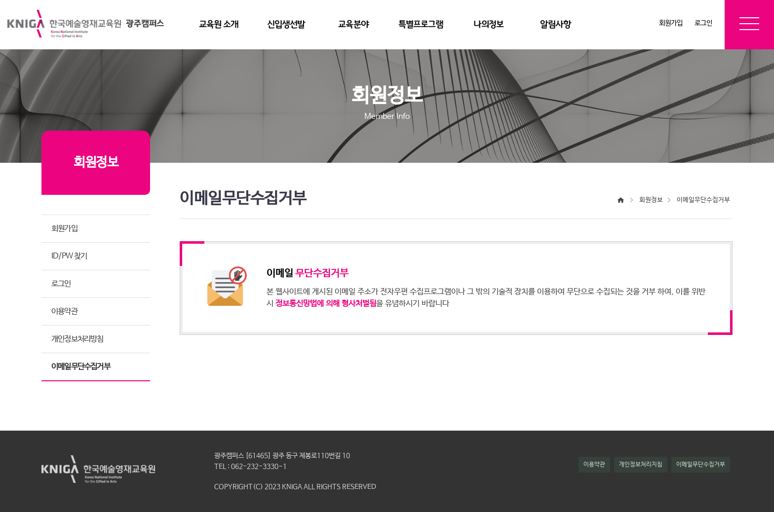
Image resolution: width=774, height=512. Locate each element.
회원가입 (671, 23)
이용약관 (594, 464)
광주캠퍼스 (145, 23)
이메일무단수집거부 (700, 464)
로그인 (703, 23)
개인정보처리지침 (640, 464)
